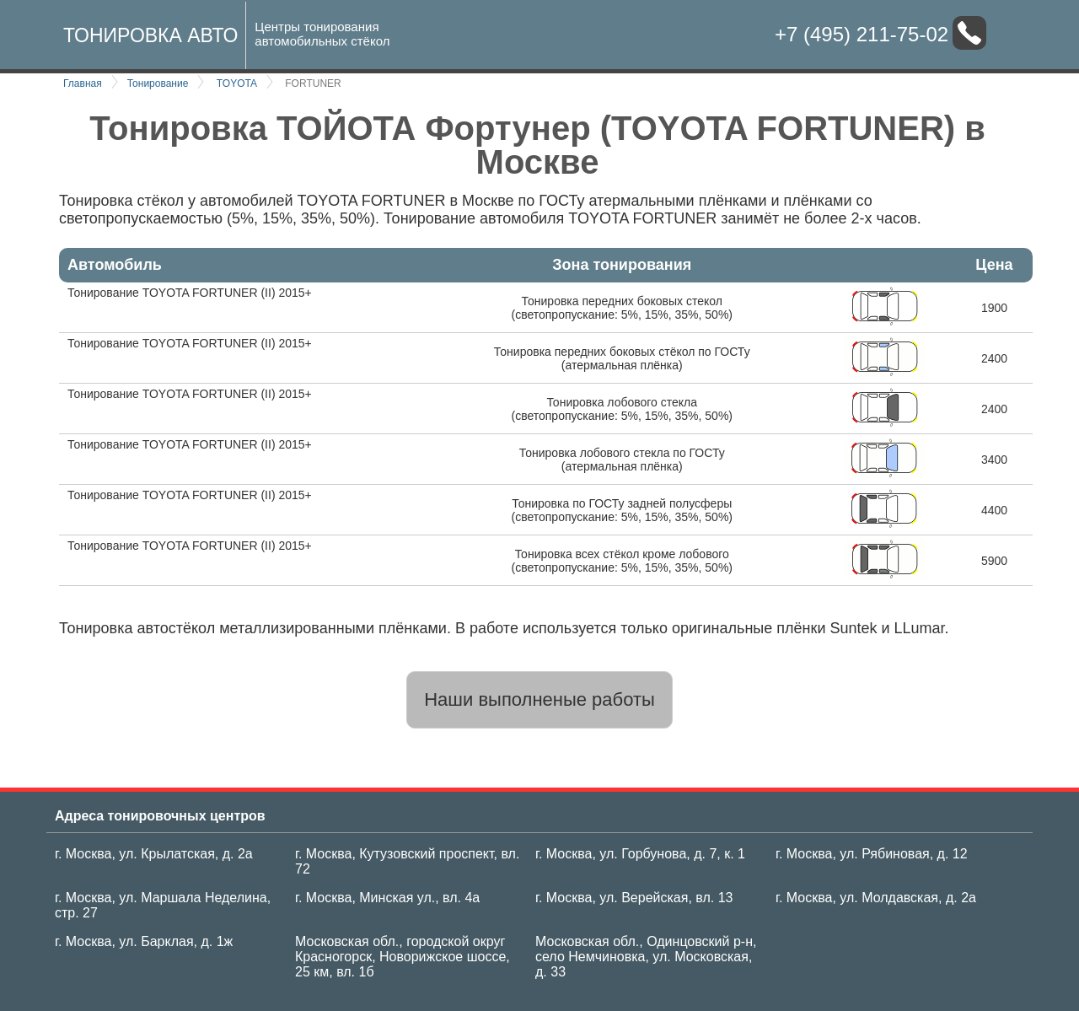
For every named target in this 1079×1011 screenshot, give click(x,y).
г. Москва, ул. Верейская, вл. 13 (634, 897)
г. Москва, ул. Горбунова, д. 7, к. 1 (640, 854)
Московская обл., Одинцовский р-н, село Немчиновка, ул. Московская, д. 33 (645, 956)
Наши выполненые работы (539, 699)
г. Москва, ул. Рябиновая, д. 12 (872, 854)
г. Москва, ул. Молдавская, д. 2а (876, 897)
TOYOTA (237, 83)
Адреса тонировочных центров (160, 816)
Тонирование (158, 83)
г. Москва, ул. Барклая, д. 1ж (144, 941)
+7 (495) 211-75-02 (861, 34)
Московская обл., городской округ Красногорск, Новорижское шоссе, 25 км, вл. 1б (402, 956)
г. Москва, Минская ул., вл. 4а (387, 897)
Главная (82, 83)
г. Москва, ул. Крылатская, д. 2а (154, 854)
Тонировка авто (150, 35)
